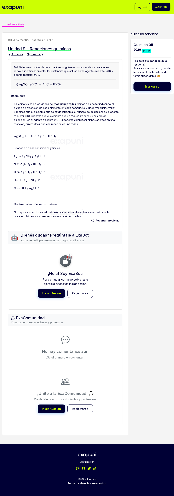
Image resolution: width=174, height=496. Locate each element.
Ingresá (142, 7)
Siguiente (35, 54)
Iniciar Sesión (51, 293)
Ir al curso (152, 86)
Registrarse (80, 293)
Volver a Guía (13, 24)
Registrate (161, 6)
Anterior (15, 54)
